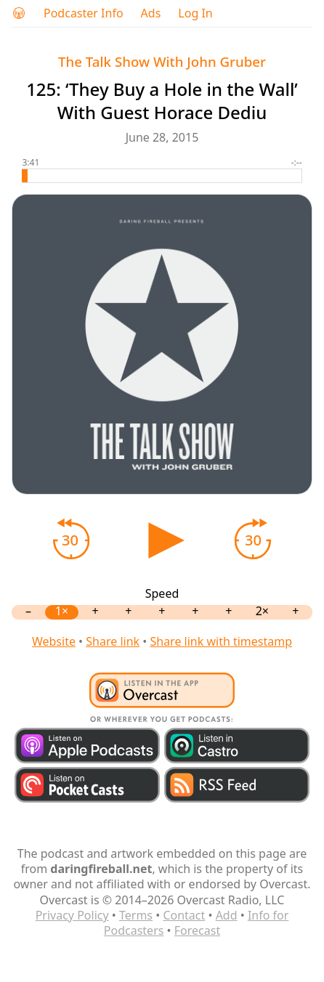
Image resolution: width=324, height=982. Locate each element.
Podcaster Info (83, 13)
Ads (151, 13)
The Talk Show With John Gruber (162, 61)
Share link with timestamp (221, 641)
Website (54, 641)
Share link (112, 641)
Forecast (197, 930)
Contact (184, 915)
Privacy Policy (72, 915)
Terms (136, 915)
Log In (195, 13)
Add (227, 915)
